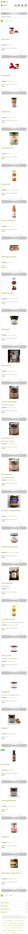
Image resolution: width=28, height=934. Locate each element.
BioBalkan (9, 45)
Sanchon (9, 226)
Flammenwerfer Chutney (9, 800)
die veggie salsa (6, 692)
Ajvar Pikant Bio (6, 75)
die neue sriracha (6, 655)
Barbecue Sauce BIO (7, 293)
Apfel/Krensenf (6, 112)
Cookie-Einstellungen (8, 920)
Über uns (5, 923)
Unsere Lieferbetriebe (18, 920)
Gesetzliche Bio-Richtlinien (16, 928)
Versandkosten (23, 916)
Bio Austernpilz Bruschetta (9, 402)
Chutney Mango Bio (7, 583)
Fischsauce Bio (6, 764)
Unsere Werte (20, 923)
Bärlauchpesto (6, 329)
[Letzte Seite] (7, 21)
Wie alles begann (12, 923)
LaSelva (8, 153)
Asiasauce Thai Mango (8, 220)
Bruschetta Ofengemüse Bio (10, 547)
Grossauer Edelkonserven (13, 552)
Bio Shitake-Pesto (7, 474)
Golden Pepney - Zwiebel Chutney (11, 873)
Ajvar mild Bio (6, 39)
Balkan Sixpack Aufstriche (9, 257)
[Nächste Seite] (4, 21)
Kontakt (7, 928)
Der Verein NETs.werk (6, 925)
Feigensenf (5, 728)
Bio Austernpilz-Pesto (8, 438)
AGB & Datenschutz (21, 930)
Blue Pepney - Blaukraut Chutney (11, 510)
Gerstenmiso (5, 837)
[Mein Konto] (22, 5)
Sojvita (8, 842)
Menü (4, 5)
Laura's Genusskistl (11, 117)
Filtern (4, 13)
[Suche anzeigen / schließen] (15, 5)
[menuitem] (4, 5)
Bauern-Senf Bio (6, 365)
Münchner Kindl (11, 371)
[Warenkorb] (25, 5)
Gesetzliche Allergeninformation (8, 930)
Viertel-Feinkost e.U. (11, 407)
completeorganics (11, 661)
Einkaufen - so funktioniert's (19, 925)
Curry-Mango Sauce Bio (8, 619)
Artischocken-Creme (7, 148)
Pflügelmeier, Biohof (12, 516)
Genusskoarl (10, 770)
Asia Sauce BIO (6, 184)
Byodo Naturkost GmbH (12, 190)
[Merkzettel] (18, 5)
